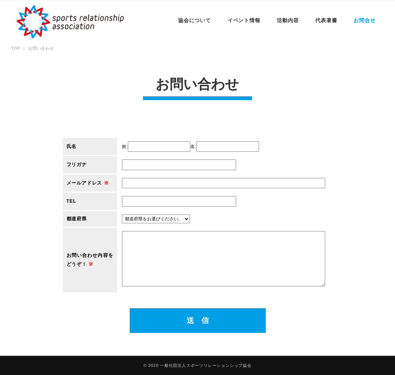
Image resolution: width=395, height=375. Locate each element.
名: (193, 146)
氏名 (72, 146)
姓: (125, 146)
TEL (71, 201)
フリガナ (77, 164)
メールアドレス (88, 183)
